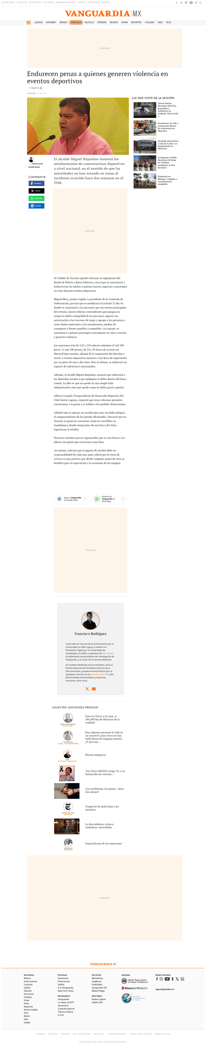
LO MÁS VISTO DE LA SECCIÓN (153, 98)
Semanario (108, 653)
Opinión (101, 22)
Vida (160, 22)
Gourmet (51, 22)
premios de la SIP (99, 674)
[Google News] (71, 499)
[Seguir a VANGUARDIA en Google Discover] (35, 88)
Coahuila (76, 22)
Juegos (39, 22)
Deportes (136, 22)
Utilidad (149, 22)
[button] (28, 22)
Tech (168, 22)
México (64, 22)
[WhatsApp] (109, 499)
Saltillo (89, 22)
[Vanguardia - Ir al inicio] (103, 13)
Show (124, 22)
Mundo (114, 22)
